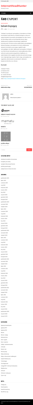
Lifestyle (3, 347)
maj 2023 (3, 242)
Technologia (4, 361)
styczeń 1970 (4, 316)
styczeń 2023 (4, 252)
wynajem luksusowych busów (8, 164)
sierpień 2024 (4, 206)
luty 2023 (3, 249)
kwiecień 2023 (4, 244)
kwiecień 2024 (4, 216)
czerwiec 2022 (4, 268)
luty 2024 (3, 221)
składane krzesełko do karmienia (9, 159)
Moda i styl (3, 349)
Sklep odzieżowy (5, 354)
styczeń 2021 (4, 309)
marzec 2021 (4, 304)
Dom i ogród (4, 339)
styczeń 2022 (4, 280)
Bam (2, 403)
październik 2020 (5, 311)
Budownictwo (4, 337)
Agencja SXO (4, 330)
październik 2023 (5, 230)
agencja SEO (4, 327)
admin (6, 29)
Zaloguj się (3, 384)
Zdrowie (3, 370)
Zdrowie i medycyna (6, 373)
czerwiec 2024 (4, 211)
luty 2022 (3, 278)
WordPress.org (4, 391)
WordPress (26, 401)
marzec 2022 (4, 275)
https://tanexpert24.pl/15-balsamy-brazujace (14, 78)
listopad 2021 (4, 285)
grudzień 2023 (4, 225)
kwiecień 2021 (4, 302)
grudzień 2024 (4, 197)
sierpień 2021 (4, 292)
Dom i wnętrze (4, 342)
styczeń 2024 (4, 223)
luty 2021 (3, 306)
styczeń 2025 (4, 194)
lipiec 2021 (3, 294)
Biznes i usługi (4, 335)
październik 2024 (5, 202)
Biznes (2, 332)
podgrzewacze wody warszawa (8, 168)
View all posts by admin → (16, 97)
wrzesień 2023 (4, 233)
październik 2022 (5, 259)
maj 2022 (3, 271)
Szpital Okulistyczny (5, 358)
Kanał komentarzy (5, 389)
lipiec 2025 (3, 180)
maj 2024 (3, 213)
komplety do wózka (5, 161)
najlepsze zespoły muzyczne (8, 114)
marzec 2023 (4, 247)
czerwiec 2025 (4, 183)
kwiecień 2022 (4, 273)
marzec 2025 (4, 190)
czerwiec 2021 (4, 297)
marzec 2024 (4, 218)
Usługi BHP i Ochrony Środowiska (9, 366)
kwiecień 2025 (4, 187)
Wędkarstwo (4, 368)
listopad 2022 (4, 256)
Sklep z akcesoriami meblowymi (8, 356)
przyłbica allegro (5, 143)
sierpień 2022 (4, 263)
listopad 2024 (4, 199)
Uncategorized (4, 23)
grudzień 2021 (4, 283)
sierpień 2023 (4, 235)
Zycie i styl (3, 375)
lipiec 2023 (3, 237)
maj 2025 (3, 185)
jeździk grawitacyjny (6, 166)
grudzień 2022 (4, 254)
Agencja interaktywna (6, 325)
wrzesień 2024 (4, 204)
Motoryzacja (4, 351)
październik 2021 (5, 287)
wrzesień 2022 (4, 261)
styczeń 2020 (4, 313)
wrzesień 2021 (4, 290)
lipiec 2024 (3, 209)
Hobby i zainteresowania (7, 344)
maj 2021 (3, 299)
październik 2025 (5, 178)
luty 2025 (3, 192)
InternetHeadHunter (14, 6)
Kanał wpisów (4, 387)
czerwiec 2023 (4, 240)
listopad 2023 (4, 228)
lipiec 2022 (3, 266)
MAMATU (3, 126)
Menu (4, 13)
